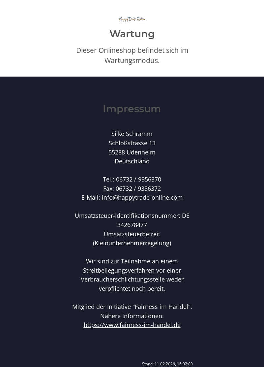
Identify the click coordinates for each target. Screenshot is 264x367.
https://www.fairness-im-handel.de (132, 324)
